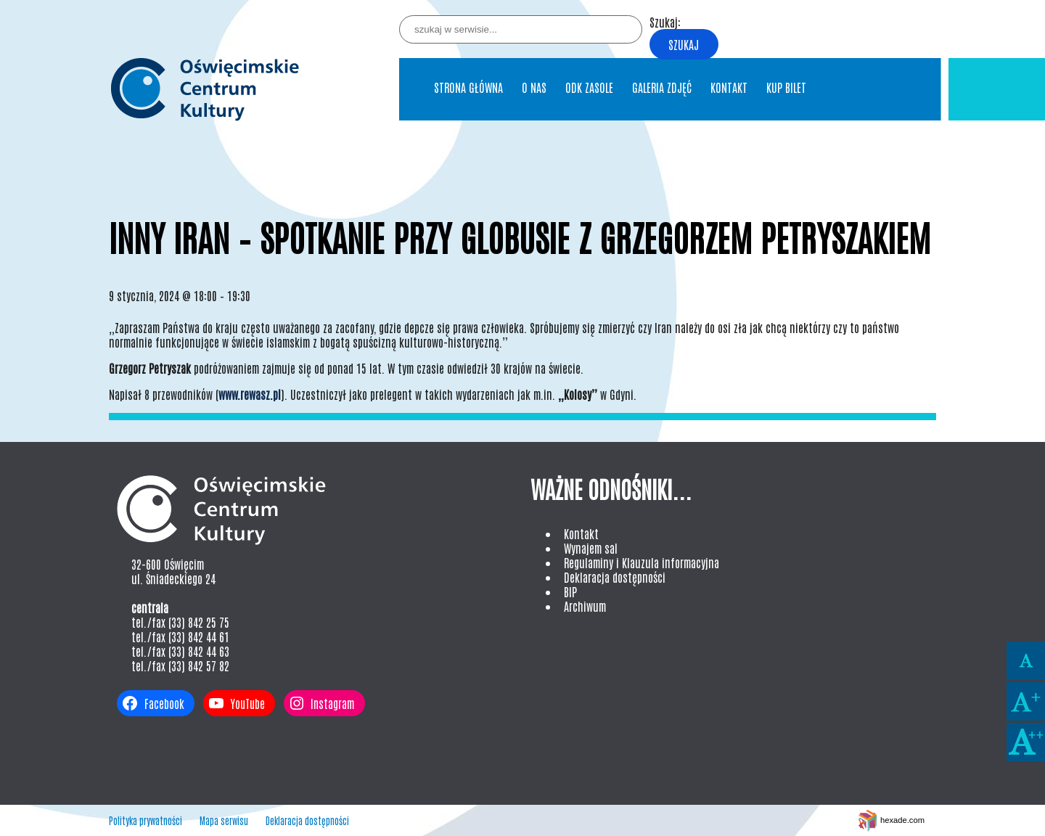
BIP (570, 591)
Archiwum (585, 606)
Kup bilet (786, 87)
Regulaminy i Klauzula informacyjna (641, 562)
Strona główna (468, 87)
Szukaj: (665, 22)
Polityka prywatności (145, 820)
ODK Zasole (589, 87)
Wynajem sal (591, 548)
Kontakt (728, 87)
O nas (534, 87)
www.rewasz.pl (249, 394)
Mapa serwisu (224, 820)
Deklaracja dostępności (614, 577)
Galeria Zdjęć (662, 87)
